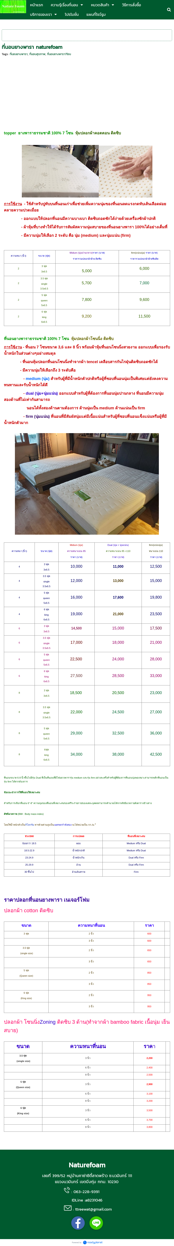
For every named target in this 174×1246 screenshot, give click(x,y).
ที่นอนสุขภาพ (37, 54)
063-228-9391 (86, 1192)
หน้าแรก (7, 24)
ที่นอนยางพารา (19, 54)
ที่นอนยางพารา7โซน (59, 54)
